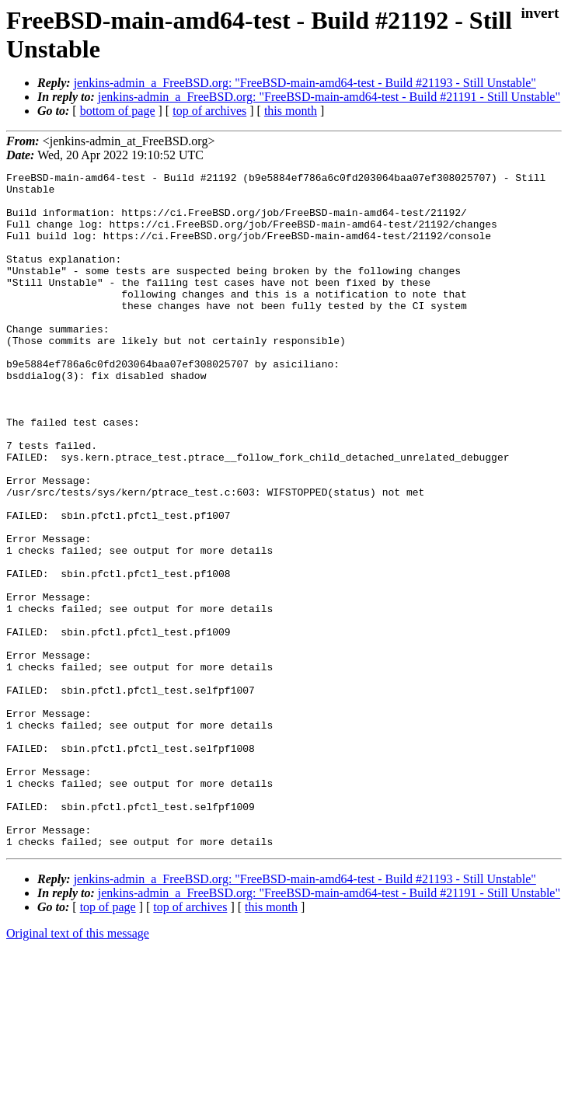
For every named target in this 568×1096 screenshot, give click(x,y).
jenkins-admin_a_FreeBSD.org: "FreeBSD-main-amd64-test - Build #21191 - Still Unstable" (329, 96)
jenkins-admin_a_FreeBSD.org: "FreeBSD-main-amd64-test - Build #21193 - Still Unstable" (305, 82)
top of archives (209, 110)
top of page (108, 1042)
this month (290, 110)
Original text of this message (77, 1068)
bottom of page (117, 110)
